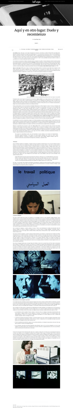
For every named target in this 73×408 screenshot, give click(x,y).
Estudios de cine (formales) (46, 49)
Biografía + (36, 43)
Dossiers (46, 1)
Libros (60, 1)
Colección (17, 1)
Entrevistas (57, 1)
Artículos (49, 1)
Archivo (15, 1)
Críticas (62, 1)
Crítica (40, 49)
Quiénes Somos (11, 1)
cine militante (28, 49)
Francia (52, 49)
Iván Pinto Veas (37, 39)
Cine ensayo (23, 49)
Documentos (53, 1)
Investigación (22, 1)
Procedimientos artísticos (35, 49)
